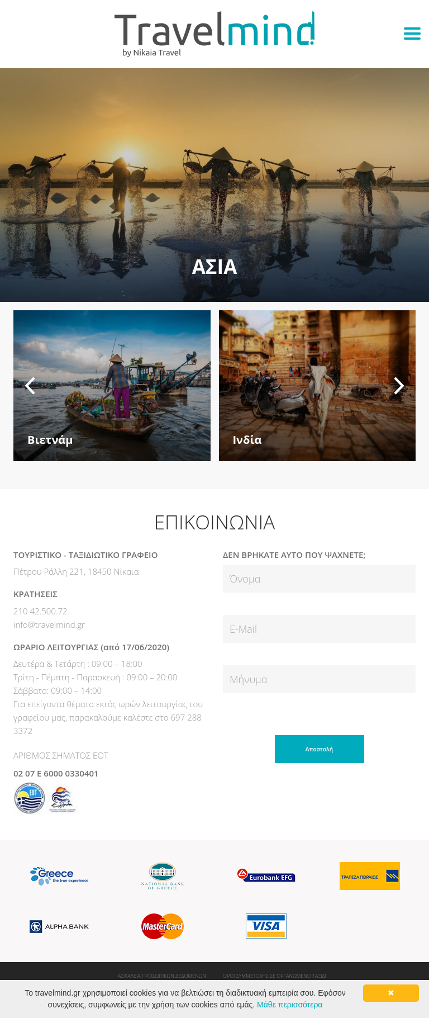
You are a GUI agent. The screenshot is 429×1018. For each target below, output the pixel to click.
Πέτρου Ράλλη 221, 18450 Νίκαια (76, 571)
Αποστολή (319, 749)
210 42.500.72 (40, 611)
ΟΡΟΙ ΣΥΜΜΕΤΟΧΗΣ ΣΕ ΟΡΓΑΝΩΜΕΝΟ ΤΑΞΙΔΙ (274, 975)
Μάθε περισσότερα (289, 1004)
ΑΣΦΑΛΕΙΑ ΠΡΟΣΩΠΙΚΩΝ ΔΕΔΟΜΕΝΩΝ (162, 975)
